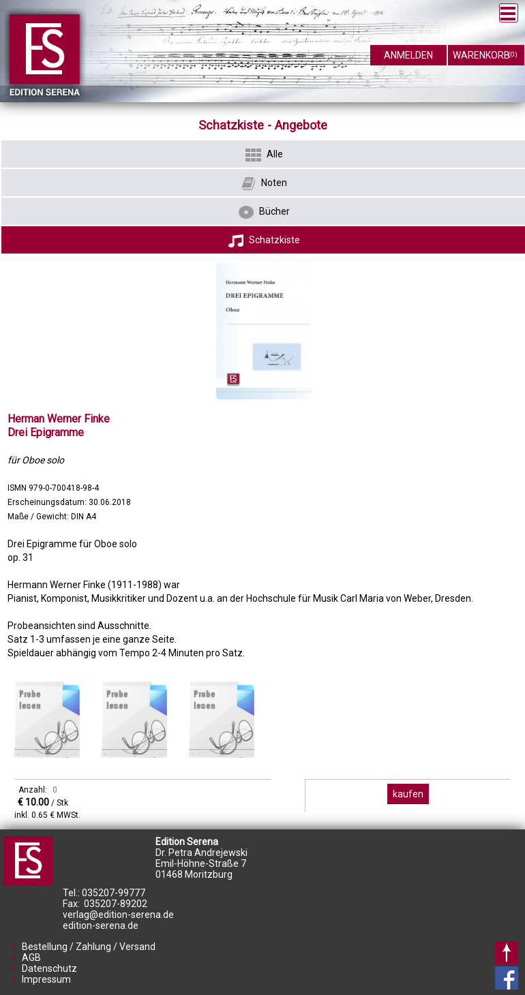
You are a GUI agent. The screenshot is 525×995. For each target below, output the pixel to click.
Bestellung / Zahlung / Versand (88, 946)
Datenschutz (49, 968)
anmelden (408, 55)
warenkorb (485, 53)
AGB (31, 957)
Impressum (46, 979)
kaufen (408, 794)
